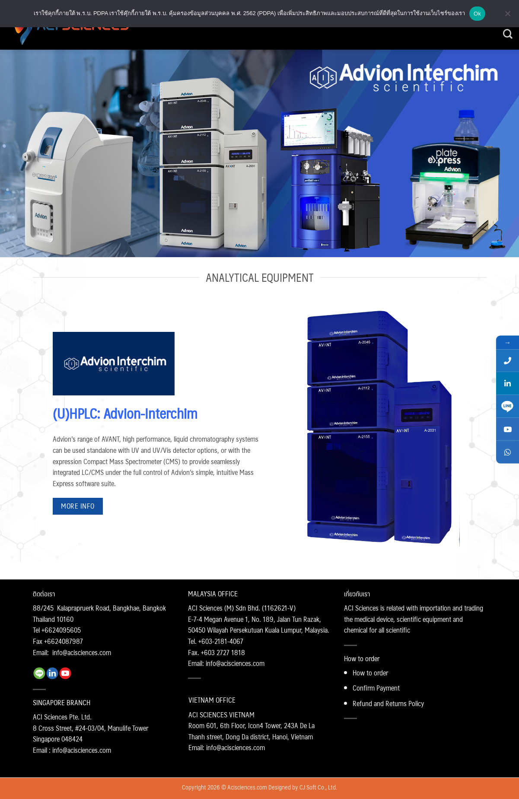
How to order (370, 672)
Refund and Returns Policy (388, 703)
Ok (477, 13)
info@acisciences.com (81, 652)
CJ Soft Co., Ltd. (318, 787)
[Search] (508, 34)
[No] (507, 16)
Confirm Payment (376, 688)
